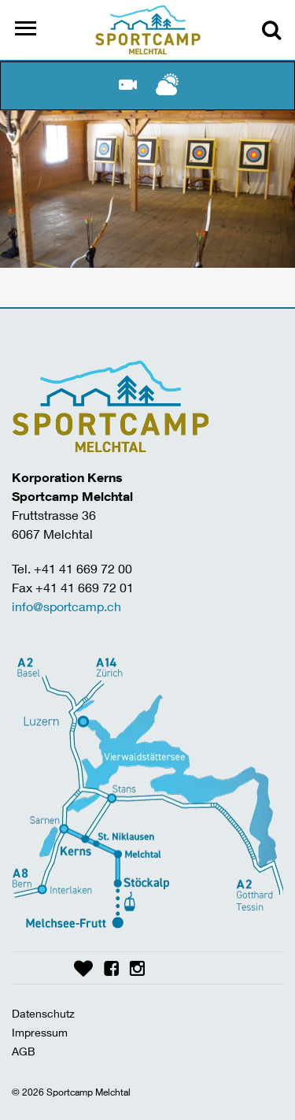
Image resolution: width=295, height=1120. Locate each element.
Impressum (40, 1032)
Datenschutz (43, 1013)
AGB (23, 1051)
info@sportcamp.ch (66, 606)
